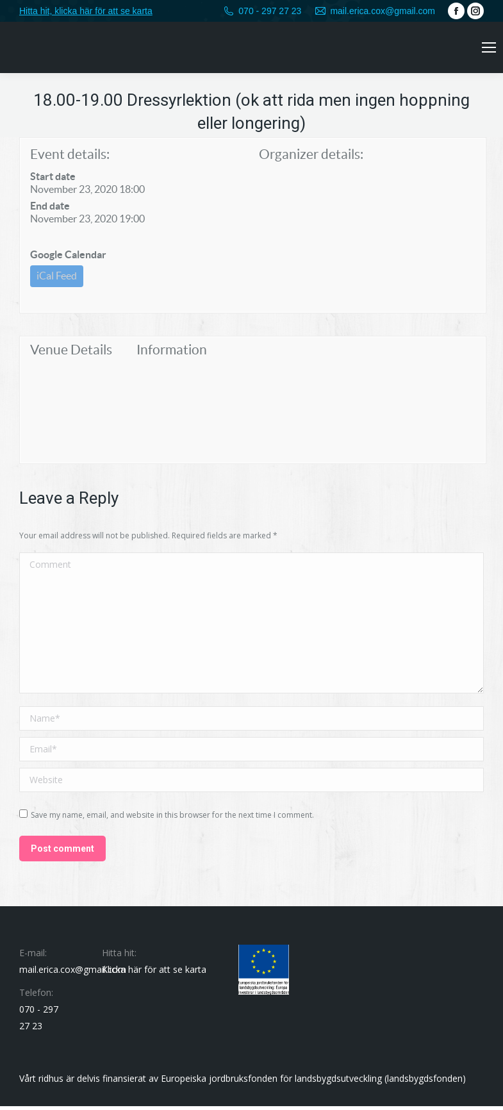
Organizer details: (311, 154)
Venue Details (71, 353)
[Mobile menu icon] (489, 47)
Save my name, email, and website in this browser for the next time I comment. (172, 818)
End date (50, 205)
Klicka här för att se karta (154, 973)
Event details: (70, 154)
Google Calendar (68, 254)
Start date (53, 176)
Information (171, 353)
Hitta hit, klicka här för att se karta (86, 11)
